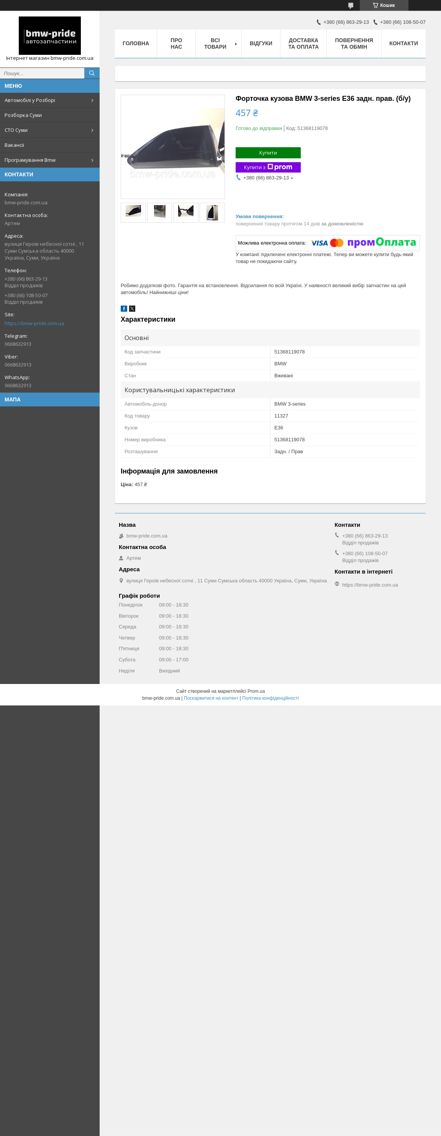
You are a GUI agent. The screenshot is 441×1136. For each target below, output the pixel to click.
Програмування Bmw (30, 159)
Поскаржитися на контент (211, 698)
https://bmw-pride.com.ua (34, 323)
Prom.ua (256, 691)
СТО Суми (16, 130)
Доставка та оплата (303, 43)
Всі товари (215, 43)
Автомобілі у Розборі (30, 100)
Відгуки (261, 43)
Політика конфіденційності (270, 698)
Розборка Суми (23, 115)
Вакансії (14, 144)
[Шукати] (92, 73)
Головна (136, 43)
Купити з (268, 167)
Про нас (176, 43)
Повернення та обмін (354, 43)
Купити (268, 152)
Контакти (403, 43)
